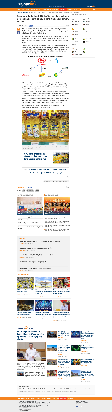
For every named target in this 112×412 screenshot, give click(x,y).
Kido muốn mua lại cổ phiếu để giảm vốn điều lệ (29, 212)
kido (24, 190)
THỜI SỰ (22, 9)
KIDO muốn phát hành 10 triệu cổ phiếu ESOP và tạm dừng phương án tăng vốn (35, 156)
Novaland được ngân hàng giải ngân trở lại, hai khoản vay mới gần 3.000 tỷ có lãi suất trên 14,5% (87, 374)
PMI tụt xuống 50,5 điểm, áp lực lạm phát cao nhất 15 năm (25, 290)
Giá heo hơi (56, 388)
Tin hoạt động (68, 12)
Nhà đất (83, 379)
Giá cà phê (62, 388)
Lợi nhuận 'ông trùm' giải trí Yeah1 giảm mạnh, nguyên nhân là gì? (56, 212)
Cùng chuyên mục (51, 195)
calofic (37, 190)
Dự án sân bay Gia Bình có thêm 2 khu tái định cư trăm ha (35, 268)
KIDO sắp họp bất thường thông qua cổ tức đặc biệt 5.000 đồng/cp (47, 169)
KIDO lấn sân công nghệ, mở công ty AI (27, 217)
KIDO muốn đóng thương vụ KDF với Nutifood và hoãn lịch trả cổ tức (29, 223)
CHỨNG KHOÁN (55, 9)
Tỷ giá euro (50, 388)
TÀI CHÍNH (43, 9)
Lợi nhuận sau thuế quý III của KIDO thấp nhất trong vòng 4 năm (46, 173)
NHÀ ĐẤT (49, 9)
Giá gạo (43, 391)
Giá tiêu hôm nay (70, 388)
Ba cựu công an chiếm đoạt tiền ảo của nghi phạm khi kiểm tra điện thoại (40, 241)
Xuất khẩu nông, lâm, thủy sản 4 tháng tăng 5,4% (33, 262)
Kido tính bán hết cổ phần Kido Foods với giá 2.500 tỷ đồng (30, 227)
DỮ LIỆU (75, 9)
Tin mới (22, 238)
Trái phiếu (76, 12)
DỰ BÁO (27, 9)
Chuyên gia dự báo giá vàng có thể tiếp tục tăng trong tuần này (25, 313)
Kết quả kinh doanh (34, 12)
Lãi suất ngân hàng (79, 388)
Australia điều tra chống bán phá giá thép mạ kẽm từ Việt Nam (37, 255)
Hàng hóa (22, 257)
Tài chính (21, 243)
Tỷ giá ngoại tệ (31, 388)
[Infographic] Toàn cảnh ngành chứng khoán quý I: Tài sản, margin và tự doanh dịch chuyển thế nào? (43, 314)
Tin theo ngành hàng (79, 14)
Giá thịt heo (37, 391)
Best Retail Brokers (56, 391)
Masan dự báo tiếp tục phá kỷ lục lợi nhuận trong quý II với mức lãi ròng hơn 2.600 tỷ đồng (57, 222)
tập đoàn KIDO (30, 190)
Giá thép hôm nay (23, 391)
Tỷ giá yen (44, 388)
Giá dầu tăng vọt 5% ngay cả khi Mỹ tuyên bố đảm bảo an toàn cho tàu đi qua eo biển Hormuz (64, 349)
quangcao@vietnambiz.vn (84, 403)
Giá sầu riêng (31, 391)
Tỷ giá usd (38, 388)
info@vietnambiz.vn (26, 409)
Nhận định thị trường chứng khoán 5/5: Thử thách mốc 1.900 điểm (63, 333)
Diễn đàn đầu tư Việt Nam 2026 (69, 391)
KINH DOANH (70, 9)
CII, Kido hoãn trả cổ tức (24, 220)
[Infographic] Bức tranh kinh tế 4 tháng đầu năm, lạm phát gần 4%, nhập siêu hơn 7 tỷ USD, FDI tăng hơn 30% (35, 375)
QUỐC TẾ (38, 9)
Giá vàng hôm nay (23, 388)
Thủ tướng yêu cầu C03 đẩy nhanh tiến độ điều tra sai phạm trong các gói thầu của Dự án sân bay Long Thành (61, 315)
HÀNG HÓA (33, 9)
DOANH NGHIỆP (63, 9)
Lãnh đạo (44, 12)
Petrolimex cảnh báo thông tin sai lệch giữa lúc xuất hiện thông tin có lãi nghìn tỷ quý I (57, 217)
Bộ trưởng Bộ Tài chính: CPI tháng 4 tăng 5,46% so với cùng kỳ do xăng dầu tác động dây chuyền (30, 335)
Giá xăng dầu (87, 388)
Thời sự (21, 270)
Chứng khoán (22, 250)
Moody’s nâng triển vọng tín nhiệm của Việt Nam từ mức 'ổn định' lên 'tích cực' (64, 362)
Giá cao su (49, 391)
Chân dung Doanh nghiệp (55, 12)
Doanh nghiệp (23, 12)
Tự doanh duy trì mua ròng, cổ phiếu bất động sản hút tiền (36, 248)
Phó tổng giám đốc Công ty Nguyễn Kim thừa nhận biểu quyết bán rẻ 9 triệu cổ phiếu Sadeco (57, 230)
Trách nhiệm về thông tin (24, 410)
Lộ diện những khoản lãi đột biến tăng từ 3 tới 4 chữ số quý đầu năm (57, 226)
